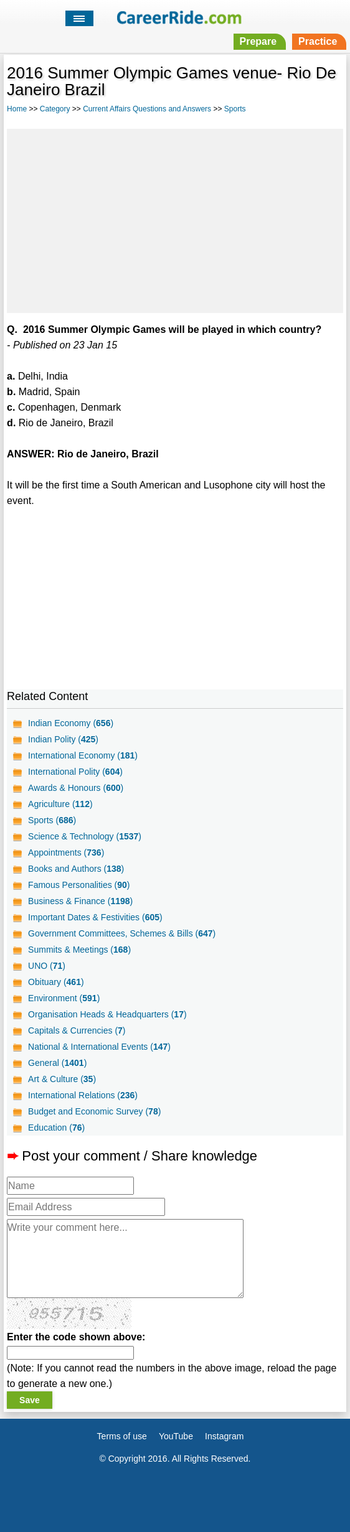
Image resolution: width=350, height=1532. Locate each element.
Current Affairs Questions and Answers (147, 109)
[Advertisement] (175, 219)
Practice (317, 41)
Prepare (258, 41)
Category (55, 109)
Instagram (224, 1436)
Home (17, 109)
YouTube (176, 1436)
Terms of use (122, 1436)
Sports (235, 109)
